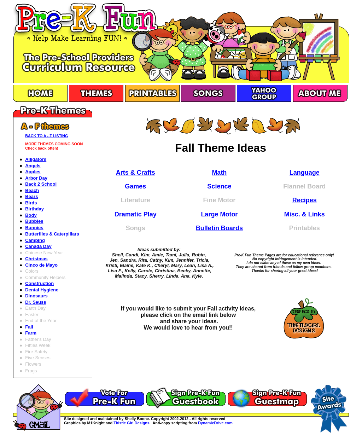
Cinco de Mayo (41, 265)
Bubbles (34, 221)
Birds (31, 202)
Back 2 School (41, 184)
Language (305, 172)
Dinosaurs (36, 295)
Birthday (34, 208)
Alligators (35, 159)
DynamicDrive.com (215, 423)
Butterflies (52, 234)
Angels (32, 165)
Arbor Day (36, 178)
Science (219, 186)
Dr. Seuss (35, 302)
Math (219, 172)
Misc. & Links (304, 214)
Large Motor (219, 214)
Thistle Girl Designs (131, 423)
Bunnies (34, 227)
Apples (32, 171)
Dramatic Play (136, 214)
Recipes (304, 200)
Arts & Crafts (135, 172)
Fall (29, 327)
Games (135, 186)
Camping (35, 240)
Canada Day (38, 246)
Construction (39, 283)
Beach (32, 190)
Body (31, 215)
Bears (31, 196)
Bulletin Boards (219, 228)
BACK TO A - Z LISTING (46, 136)
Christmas (36, 258)
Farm (30, 333)
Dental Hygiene (41, 289)
